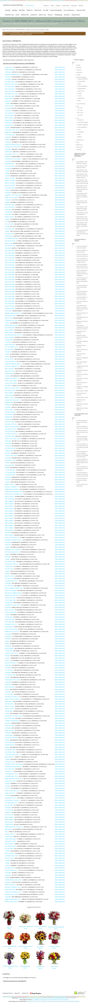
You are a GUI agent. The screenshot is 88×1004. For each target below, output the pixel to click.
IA (59, 1001)
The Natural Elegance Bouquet (25, 946)
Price (77, 106)
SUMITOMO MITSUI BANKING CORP (13, 491)
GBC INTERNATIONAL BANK (11, 238)
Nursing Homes (38, 998)
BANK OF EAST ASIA (9, 576)
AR (34, 1001)
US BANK (7, 139)
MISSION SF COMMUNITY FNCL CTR (13, 74)
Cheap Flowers (75, 15)
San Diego (41, 999)
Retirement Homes (29, 998)
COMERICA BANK (9, 450)
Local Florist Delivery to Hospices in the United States (82, 480)
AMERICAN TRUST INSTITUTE (12, 631)
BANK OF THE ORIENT (10, 178)
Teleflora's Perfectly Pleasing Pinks (56, 927)
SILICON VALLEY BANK (10, 597)
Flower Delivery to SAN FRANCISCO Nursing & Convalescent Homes (81, 208)
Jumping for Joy (40, 966)
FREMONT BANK (8, 120)
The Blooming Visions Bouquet (10, 966)
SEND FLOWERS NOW (60, 67)
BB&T (6, 831)
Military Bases (50, 998)
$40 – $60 (80, 108)
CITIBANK (7, 103)
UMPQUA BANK (8, 122)
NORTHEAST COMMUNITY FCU (12, 366)
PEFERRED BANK (8, 417)
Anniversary (37, 10)
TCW (6, 221)
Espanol (32, 5)
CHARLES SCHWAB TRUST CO (12, 537)
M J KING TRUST (9, 67)
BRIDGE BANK (8, 101)
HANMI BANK (8, 665)
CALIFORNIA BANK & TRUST (11, 581)
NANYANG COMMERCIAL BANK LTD (13, 313)
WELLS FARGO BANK (9, 86)
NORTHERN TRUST (9, 704)
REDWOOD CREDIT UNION (11, 84)
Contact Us (25, 993)
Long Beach (65, 999)
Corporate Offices (72, 998)
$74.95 (9, 948)
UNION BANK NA (8, 701)
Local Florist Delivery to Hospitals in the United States (82, 422)
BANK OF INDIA (8, 829)
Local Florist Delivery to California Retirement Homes (82, 287)
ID (52, 1001)
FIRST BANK (7, 556)
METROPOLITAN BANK (10, 884)
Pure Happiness (40, 946)
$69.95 (40, 968)
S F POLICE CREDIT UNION (11, 455)
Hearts (79, 100)
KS (61, 1001)
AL (27, 1001)
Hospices (44, 998)
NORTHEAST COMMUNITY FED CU (13, 887)
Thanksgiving (58, 15)
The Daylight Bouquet (25, 966)
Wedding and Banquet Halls (60, 998)
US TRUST (7, 660)
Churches (81, 5)
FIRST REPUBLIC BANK (10, 241)
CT (41, 1001)
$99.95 (56, 929)
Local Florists (6, 974)
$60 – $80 (80, 110)
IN (57, 1001)
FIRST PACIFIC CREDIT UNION (12, 130)
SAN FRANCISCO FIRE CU (11, 424)
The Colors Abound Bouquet (9, 946)
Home (4, 29)
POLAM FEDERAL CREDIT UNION (12, 679)
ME (68, 1001)
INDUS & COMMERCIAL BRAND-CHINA (14, 588)
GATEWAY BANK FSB (9, 745)
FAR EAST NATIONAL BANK (11, 629)
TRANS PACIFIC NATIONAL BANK (12, 426)
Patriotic (50, 15)
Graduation (33, 15)
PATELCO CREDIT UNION (11, 380)
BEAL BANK (7, 786)
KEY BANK (7, 226)
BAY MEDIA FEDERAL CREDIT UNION (13, 880)
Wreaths (80, 93)
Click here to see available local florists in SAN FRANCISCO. (19, 63)
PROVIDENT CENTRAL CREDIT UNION (13, 764)
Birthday (14, 10)
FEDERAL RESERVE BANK (10, 839)
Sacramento (54, 999)
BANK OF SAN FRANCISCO (11, 663)
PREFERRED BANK (9, 402)
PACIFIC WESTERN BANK (10, 590)
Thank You (30, 10)
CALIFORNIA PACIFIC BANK (11, 320)
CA (36, 1001)
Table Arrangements (82, 86)
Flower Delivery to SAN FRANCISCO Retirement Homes (81, 202)
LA (66, 1001)
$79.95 (25, 928)
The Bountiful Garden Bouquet (25, 926)
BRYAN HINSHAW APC (10, 163)
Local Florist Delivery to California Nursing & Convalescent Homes (82, 293)
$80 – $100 (80, 112)
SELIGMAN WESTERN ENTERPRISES (13, 766)
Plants (79, 134)
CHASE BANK (8, 77)
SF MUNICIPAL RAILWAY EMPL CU (13, 400)
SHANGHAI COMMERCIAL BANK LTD (13, 364)
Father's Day (42, 15)
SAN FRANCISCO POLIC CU (11, 624)
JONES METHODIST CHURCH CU (12, 800)
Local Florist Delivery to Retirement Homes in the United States (82, 468)
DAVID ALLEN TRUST (10, 761)
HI (50, 1001)
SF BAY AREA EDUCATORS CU (11, 564)
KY (63, 1001)
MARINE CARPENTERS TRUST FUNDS (13, 778)
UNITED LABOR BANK (10, 69)
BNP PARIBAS (8, 385)
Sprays (79, 83)
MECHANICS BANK (9, 125)
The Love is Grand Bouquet (40, 926)
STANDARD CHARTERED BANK (12, 720)
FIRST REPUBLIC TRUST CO (11, 154)
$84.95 (9, 929)
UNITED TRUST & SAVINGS (11, 197)
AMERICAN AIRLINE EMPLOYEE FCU (13, 899)
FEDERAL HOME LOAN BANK (11, 325)
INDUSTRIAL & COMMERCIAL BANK (13, 593)
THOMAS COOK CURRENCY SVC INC (13, 892)
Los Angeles (35, 999)
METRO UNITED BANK (10, 344)
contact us (8, 34)
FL (46, 1001)
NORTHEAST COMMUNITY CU (12, 487)
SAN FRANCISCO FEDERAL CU (12, 696)
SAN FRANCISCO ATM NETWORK (12, 147)
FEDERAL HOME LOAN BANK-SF (12, 489)
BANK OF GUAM (8, 243)
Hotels (52, 5)
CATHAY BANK (8, 311)
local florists (20, 998)
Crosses (80, 95)
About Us (17, 993)
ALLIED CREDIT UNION (10, 781)
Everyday (7, 10)
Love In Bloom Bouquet (54, 946)
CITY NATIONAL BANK (10, 134)
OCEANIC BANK (8, 236)
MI (76, 1001)
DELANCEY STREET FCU (10, 834)
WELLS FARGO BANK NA (10, 846)
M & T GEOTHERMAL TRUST (11, 347)
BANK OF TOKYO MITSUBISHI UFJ (13, 388)
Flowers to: (46, 5)
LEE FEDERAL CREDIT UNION (11, 855)
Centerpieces (81, 120)
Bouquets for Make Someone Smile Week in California (82, 337)
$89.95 (54, 948)
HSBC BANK (7, 453)
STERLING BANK (8, 212)
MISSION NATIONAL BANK (11, 737)
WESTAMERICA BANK (10, 81)
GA (48, 1001)
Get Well (45, 10)
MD (71, 1001)
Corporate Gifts (80, 10)
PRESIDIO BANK (8, 98)
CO (39, 1001)
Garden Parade (54, 966)
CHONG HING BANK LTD (10, 361)
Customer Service (8, 993)
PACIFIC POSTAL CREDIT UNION (12, 438)
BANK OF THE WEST (9, 106)
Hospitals (58, 5)
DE (43, 1001)
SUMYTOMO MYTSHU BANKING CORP (14, 494)
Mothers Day (25, 15)
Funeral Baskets (81, 81)
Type (77, 118)
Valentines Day (79, 140)
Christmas (67, 15)
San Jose (47, 999)
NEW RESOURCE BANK (10, 889)
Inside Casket (81, 91)
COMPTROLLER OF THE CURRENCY (13, 159)
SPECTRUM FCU (8, 636)
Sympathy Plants (82, 88)
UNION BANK (8, 72)
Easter (17, 15)
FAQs (27, 5)
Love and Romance (69, 10)
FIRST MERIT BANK (9, 868)
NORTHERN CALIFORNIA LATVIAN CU (13, 540)
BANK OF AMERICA (9, 118)
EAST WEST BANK (9, 115)
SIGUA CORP (8, 544)
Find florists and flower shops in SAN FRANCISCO (14, 981)
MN (78, 1001)
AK (29, 1001)
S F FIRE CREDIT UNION (10, 600)
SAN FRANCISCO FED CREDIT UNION (13, 716)
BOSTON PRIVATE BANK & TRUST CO (13, 335)
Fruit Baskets (81, 132)
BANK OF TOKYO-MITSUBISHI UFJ (13, 699)
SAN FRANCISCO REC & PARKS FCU (13, 549)
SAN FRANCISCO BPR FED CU (11, 433)
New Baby (22, 10)
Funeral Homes (65, 5)
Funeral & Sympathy (56, 10)
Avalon (59, 999)
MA (73, 1001)
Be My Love (9, 927)
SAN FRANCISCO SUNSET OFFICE (12, 605)
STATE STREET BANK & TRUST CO (13, 754)
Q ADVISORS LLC (9, 771)
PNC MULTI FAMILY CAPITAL (11, 653)
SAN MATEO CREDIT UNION (11, 894)
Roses (79, 129)
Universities (74, 5)
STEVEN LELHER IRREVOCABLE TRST (13, 144)
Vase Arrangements (82, 127)
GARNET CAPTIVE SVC (10, 793)
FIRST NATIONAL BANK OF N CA (12, 552)
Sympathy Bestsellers (83, 79)
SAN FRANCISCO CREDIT (10, 429)
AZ (31, 1001)
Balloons (80, 136)
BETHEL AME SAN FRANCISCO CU (12, 790)
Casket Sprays (81, 98)
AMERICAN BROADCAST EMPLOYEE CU (14, 827)
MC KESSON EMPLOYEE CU (11, 870)
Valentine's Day (9, 15)
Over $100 (80, 115)
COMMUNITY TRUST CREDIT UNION (13, 195)
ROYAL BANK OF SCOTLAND (11, 93)
